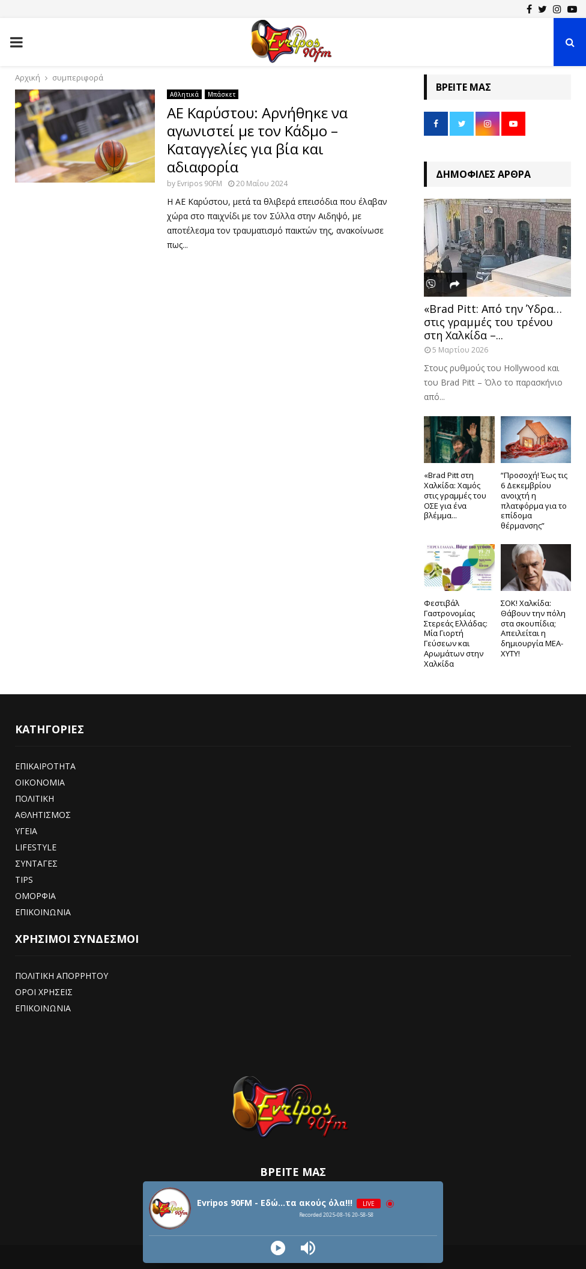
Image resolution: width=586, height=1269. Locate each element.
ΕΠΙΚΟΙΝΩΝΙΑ (43, 912)
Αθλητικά (184, 94)
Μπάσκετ (221, 94)
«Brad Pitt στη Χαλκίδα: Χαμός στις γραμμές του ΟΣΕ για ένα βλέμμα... (455, 495)
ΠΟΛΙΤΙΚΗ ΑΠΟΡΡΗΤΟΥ (61, 975)
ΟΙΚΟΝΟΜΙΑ (40, 782)
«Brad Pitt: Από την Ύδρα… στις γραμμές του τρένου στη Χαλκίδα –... (493, 321)
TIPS (24, 879)
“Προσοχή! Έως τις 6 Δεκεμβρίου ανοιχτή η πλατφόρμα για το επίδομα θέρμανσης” (534, 500)
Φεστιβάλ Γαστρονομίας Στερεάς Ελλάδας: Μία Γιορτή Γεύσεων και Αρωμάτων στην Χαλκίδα (456, 633)
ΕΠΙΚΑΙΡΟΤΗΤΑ (45, 766)
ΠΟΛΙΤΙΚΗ (34, 798)
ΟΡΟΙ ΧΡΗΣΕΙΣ (44, 992)
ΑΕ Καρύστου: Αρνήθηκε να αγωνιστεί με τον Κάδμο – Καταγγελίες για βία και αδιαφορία (257, 140)
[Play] (278, 1248)
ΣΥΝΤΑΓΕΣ (36, 863)
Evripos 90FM (199, 183)
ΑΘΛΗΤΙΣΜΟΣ (43, 814)
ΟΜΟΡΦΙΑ (35, 895)
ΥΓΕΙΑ (26, 831)
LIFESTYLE (35, 847)
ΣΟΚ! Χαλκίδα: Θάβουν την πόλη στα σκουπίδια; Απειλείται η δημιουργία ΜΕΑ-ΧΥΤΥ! (533, 628)
